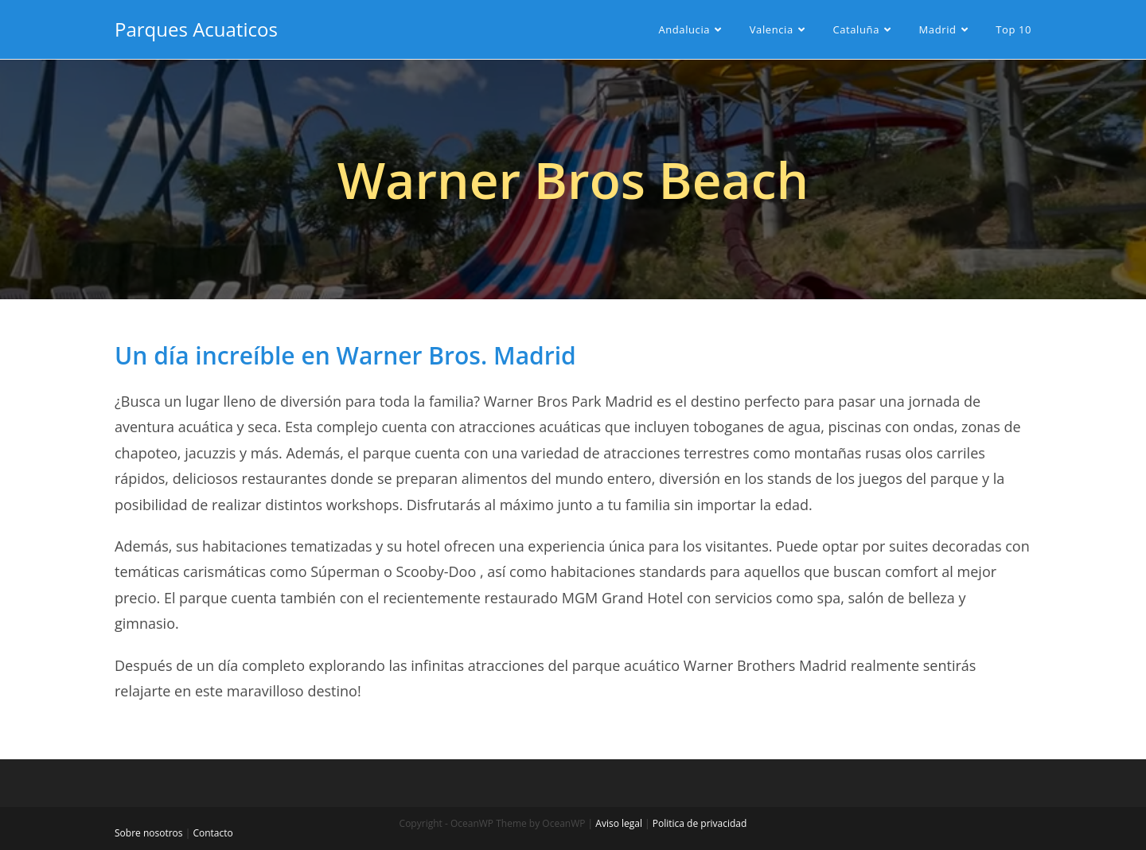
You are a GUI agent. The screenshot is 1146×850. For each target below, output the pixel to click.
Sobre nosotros (149, 833)
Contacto (212, 833)
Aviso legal (618, 823)
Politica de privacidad (700, 823)
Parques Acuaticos (196, 29)
